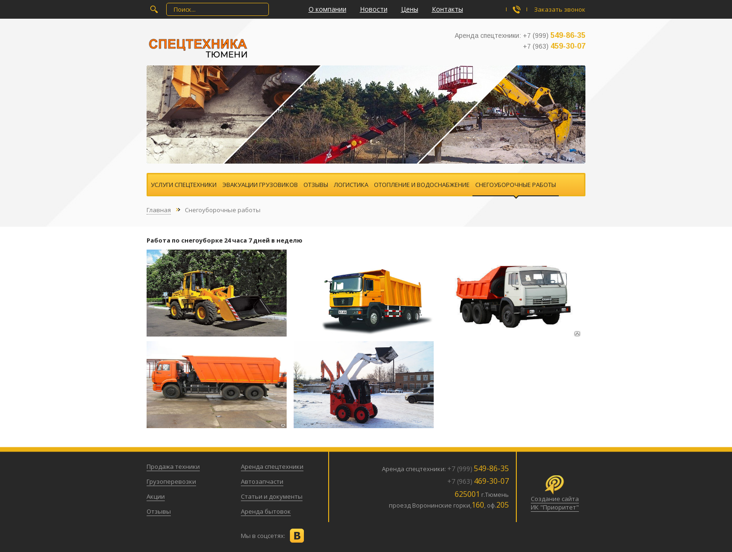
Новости (373, 9)
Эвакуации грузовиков (260, 184)
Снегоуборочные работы (515, 184)
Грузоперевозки (171, 481)
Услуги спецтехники (184, 184)
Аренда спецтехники (272, 466)
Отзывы (315, 184)
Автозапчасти (262, 481)
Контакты (447, 9)
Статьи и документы (272, 496)
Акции (156, 496)
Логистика (351, 184)
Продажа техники (173, 466)
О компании (327, 9)
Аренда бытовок (266, 511)
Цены (409, 9)
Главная (159, 210)
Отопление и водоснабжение (422, 184)
